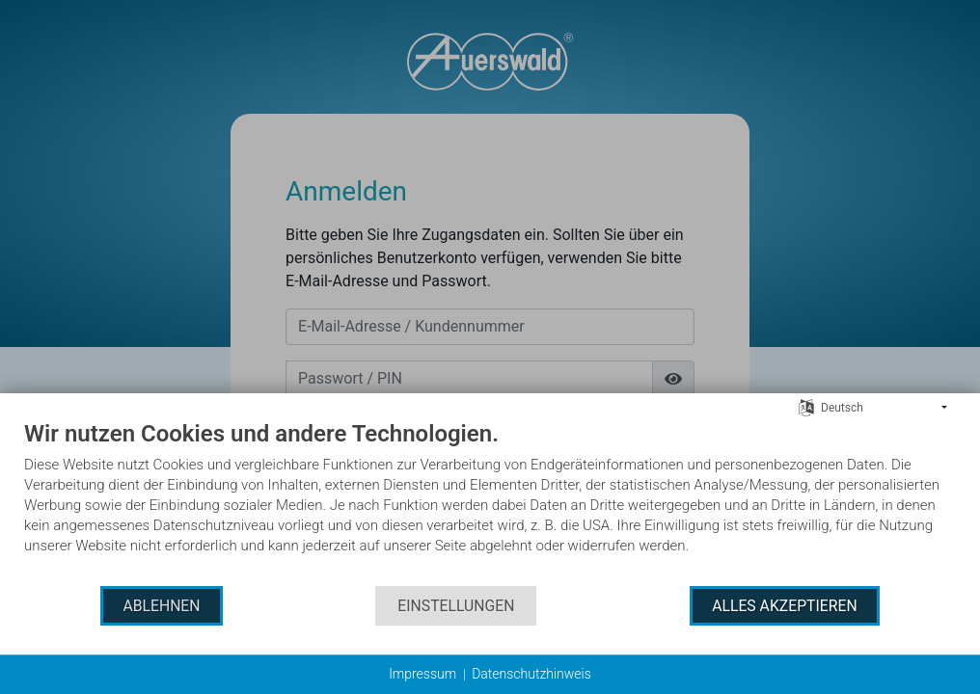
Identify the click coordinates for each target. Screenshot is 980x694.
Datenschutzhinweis (531, 673)
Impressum (422, 673)
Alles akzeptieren (784, 606)
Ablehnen (161, 606)
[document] (490, 501)
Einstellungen (455, 606)
